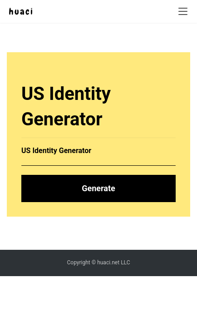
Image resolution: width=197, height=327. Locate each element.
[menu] (182, 11)
